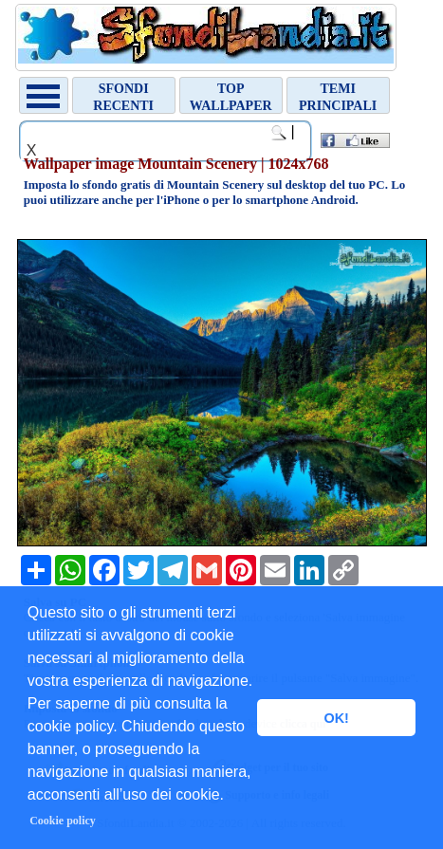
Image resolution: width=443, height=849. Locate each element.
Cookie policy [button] (62, 820)
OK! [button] (335, 718)
